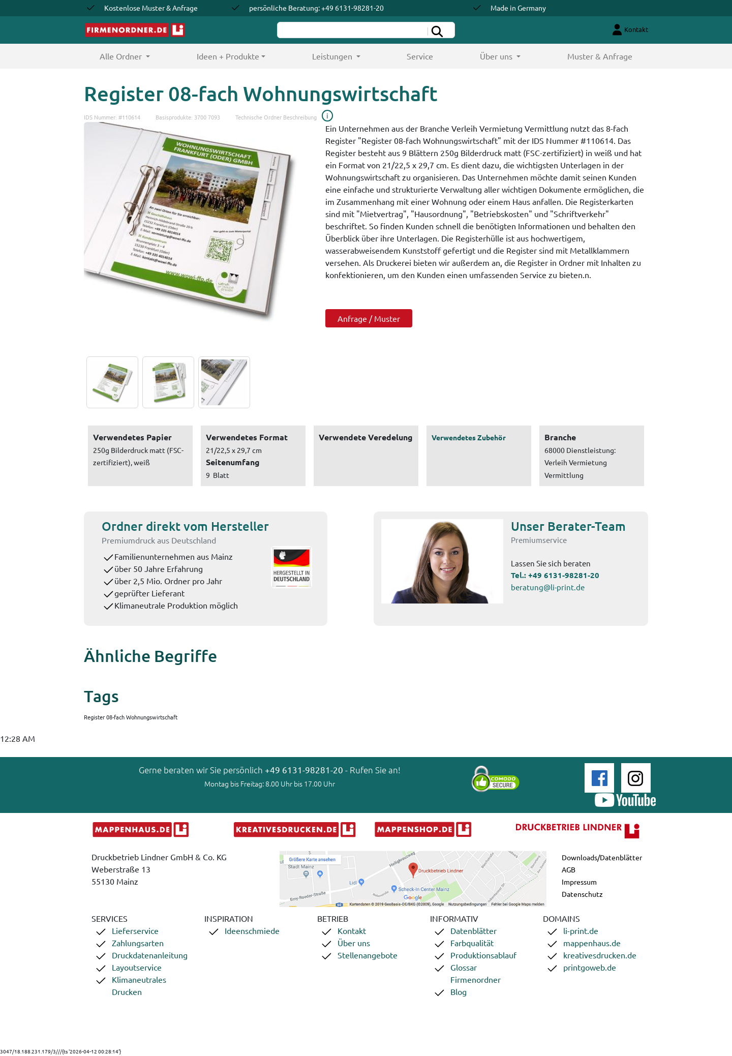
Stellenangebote (368, 955)
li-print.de (580, 930)
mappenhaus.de (592, 943)
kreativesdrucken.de (599, 955)
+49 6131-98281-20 (563, 575)
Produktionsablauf (483, 955)
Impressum (579, 881)
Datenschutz (582, 893)
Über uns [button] (497, 56)
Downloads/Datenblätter (602, 857)
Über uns (354, 943)
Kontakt (352, 930)
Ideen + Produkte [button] (228, 56)
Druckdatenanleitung (150, 955)
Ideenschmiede (252, 930)
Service (420, 56)
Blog (458, 991)
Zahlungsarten (138, 943)
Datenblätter (473, 930)
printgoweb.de (589, 967)
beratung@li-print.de (548, 587)
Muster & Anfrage (599, 56)
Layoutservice (137, 967)
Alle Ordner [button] (136, 55)
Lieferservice (135, 930)
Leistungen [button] (333, 56)
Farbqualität (472, 943)
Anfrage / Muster (369, 318)
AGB (568, 869)
